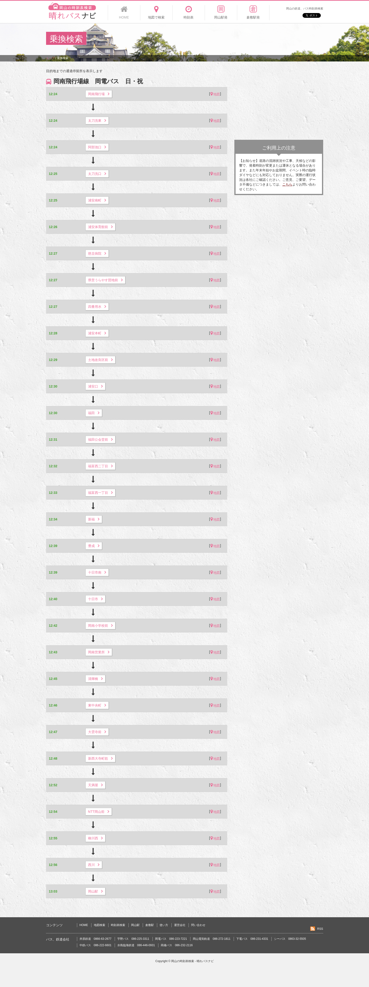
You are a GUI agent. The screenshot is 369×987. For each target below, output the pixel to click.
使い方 (164, 925)
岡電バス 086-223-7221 (171, 938)
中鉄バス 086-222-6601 (96, 945)
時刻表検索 (118, 925)
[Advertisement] (236, 39)
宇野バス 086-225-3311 (133, 938)
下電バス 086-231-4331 (252, 938)
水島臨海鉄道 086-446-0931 (136, 945)
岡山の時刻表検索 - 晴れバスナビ (192, 961)
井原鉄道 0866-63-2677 (96, 938)
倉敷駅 (149, 925)
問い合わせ (198, 925)
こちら (287, 184)
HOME (84, 925)
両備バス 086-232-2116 (177, 945)
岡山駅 (135, 925)
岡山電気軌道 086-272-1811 (212, 938)
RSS (320, 929)
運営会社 (179, 925)
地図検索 (99, 925)
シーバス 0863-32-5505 (290, 938)
